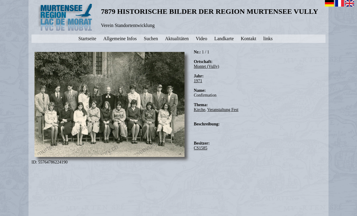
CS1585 (200, 148)
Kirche (199, 109)
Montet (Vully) (206, 66)
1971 (198, 81)
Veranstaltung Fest (222, 109)
